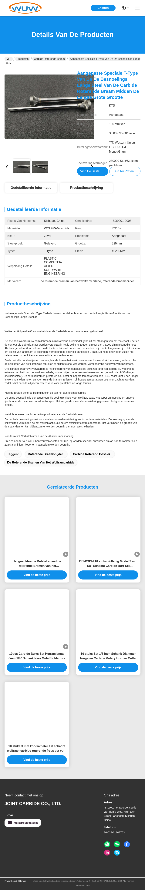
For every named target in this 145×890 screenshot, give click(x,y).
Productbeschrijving (86, 188)
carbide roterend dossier (91, 454)
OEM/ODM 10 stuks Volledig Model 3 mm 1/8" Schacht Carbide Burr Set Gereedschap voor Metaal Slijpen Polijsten (108, 564)
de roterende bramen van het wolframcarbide (40, 462)
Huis (8, 59)
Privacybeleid (11, 881)
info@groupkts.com (23, 823)
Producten (23, 58)
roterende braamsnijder (45, 454)
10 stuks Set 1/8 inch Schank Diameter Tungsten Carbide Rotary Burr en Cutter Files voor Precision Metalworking (108, 656)
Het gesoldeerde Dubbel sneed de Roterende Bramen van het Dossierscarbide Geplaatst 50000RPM (37, 564)
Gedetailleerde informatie (31, 188)
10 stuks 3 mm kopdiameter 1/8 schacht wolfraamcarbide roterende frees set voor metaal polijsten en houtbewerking (37, 749)
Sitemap (22, 881)
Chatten (103, 7)
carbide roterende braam (49, 58)
